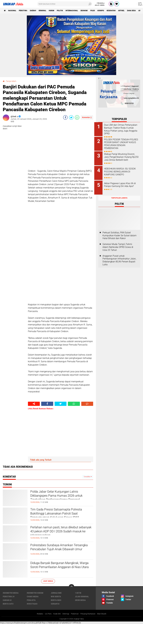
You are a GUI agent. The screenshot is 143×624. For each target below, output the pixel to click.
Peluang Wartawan (88, 614)
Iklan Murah (104, 614)
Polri (104, 10)
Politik (67, 10)
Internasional (80, 10)
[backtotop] (71, 587)
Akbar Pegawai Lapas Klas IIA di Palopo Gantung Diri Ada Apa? (122, 184)
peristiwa (25, 10)
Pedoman (74, 614)
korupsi (113, 10)
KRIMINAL (47, 10)
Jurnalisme (56, 593)
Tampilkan (88, 477)
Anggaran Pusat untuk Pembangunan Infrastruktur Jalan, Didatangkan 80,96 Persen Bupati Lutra (119, 257)
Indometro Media (10, 593)
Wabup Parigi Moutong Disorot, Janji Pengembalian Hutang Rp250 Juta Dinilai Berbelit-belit (122, 157)
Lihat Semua (48, 581)
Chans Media (32, 596)
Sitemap (64, 614)
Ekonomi (94, 10)
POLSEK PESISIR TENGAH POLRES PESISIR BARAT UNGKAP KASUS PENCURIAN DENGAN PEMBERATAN (122, 143)
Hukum (58, 10)
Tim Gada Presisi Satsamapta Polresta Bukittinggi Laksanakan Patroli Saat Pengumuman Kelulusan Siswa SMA (60, 514)
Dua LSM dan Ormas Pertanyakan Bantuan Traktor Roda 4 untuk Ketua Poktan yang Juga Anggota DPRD (122, 129)
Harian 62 (7, 600)
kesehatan (125, 10)
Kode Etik (55, 614)
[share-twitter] (71, 117)
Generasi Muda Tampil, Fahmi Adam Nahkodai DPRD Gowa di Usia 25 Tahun (118, 244)
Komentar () (87, 117)
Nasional (13, 10)
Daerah (36, 10)
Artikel (136, 10)
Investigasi (32, 604)
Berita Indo (56, 600)
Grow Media (80, 600)
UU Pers (46, 614)
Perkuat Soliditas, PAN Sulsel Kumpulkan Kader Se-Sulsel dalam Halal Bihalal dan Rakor (119, 232)
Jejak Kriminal (82, 596)
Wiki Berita (56, 596)
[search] (64, 3)
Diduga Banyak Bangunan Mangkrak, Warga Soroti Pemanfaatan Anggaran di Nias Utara (61, 568)
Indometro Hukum (35, 593)
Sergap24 (55, 604)
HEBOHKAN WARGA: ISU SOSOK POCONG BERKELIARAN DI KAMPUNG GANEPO (122, 171)
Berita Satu (8, 604)
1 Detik (78, 593)
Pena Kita (31, 600)
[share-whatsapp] (77, 117)
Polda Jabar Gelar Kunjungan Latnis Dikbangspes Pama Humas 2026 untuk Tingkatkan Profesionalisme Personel (60, 496)
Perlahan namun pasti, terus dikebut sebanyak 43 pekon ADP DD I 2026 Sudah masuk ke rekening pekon (58, 532)
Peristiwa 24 (8, 596)
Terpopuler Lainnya (119, 195)
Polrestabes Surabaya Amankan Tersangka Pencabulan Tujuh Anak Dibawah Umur (57, 550)
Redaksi (37, 614)
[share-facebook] (65, 117)
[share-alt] (34, 404)
